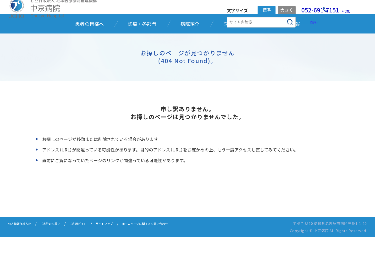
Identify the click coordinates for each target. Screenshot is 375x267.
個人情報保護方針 (22, 253)
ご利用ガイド (91, 253)
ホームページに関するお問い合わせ (170, 253)
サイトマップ (121, 253)
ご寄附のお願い (58, 253)
